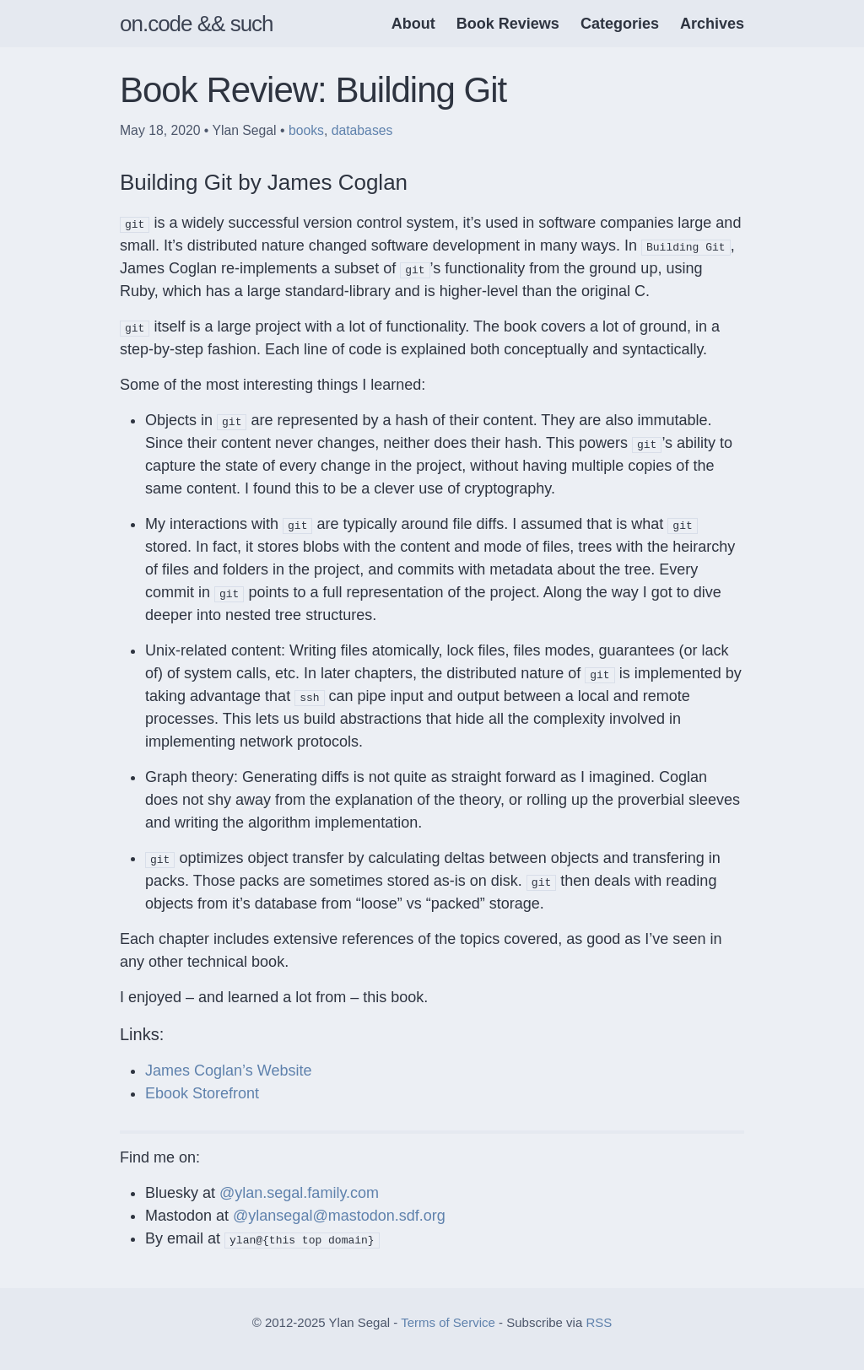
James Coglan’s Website (228, 1070)
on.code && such (196, 23)
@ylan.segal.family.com (299, 1192)
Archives (712, 23)
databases (362, 130)
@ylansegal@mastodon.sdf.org (339, 1215)
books (306, 130)
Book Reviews (507, 23)
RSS (599, 1322)
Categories (619, 23)
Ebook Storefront (202, 1093)
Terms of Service (448, 1322)
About (413, 23)
